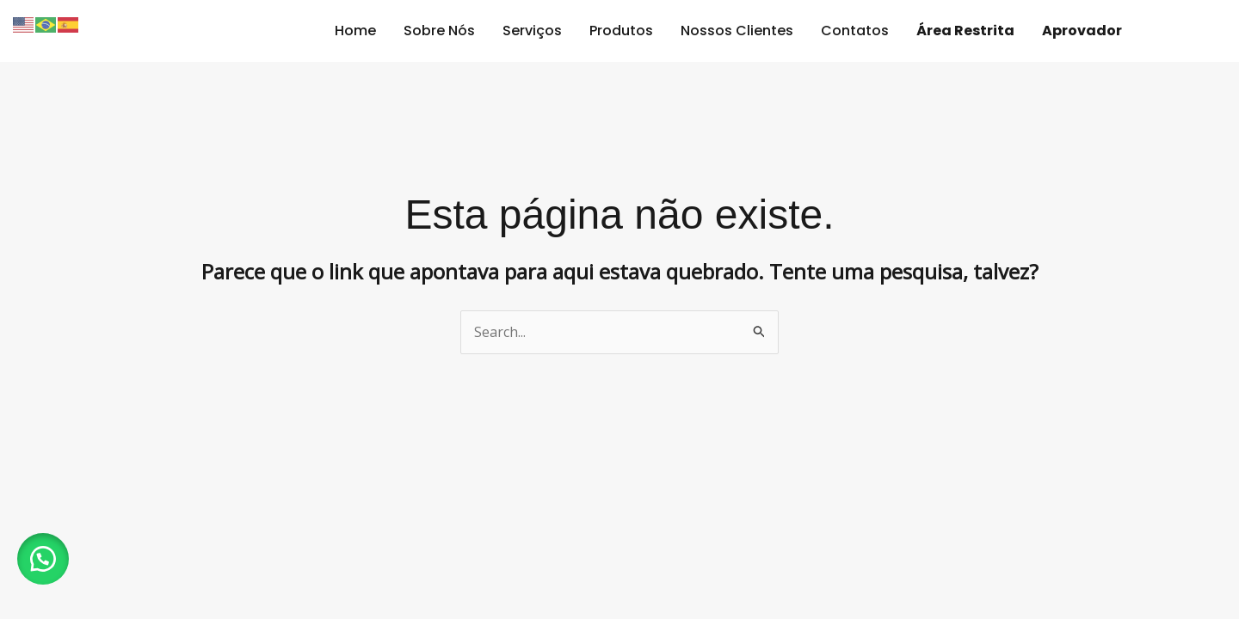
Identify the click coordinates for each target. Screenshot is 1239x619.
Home (355, 30)
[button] (43, 559)
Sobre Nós (439, 30)
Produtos (621, 30)
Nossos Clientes (737, 30)
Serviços (532, 30)
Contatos (855, 30)
